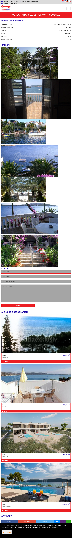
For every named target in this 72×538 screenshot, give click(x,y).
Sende (18, 305)
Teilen (9, 521)
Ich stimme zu (7, 532)
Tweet (45, 521)
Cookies (20, 525)
